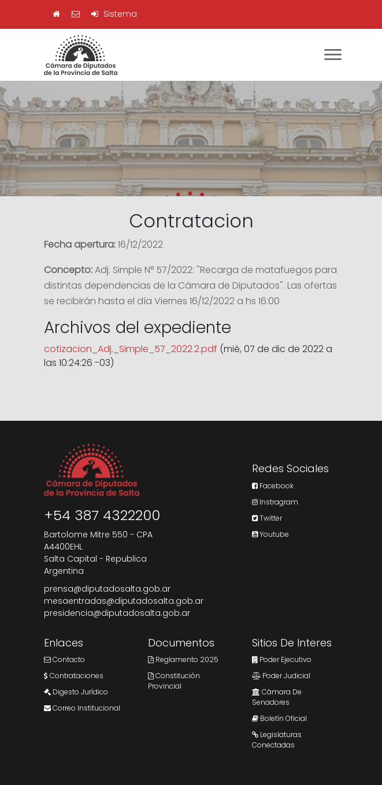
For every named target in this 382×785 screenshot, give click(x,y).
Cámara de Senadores (277, 697)
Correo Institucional (82, 708)
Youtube (270, 534)
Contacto (64, 659)
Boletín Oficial (279, 718)
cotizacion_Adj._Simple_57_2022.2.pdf (130, 349)
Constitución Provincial (174, 681)
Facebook (273, 486)
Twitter (267, 518)
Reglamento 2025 (183, 659)
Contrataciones (73, 676)
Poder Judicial (281, 676)
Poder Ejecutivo (281, 659)
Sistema (114, 14)
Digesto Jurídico (76, 692)
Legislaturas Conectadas (277, 740)
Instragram (275, 502)
